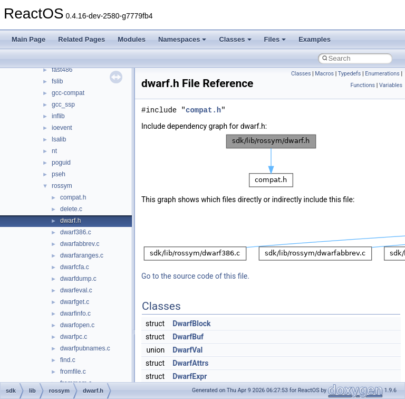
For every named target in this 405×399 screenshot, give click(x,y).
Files (275, 39)
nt (54, 151)
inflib (58, 116)
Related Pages (81, 39)
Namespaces (182, 39)
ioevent (62, 127)
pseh (58, 174)
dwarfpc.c (73, 336)
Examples (314, 39)
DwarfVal (187, 350)
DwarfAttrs (190, 363)
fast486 (62, 69)
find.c (67, 360)
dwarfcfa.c (74, 267)
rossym (62, 185)
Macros (324, 73)
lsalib (59, 139)
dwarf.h (70, 220)
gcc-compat (68, 93)
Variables (390, 85)
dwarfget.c (74, 302)
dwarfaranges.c (81, 255)
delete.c (71, 209)
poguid (61, 162)
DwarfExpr (189, 376)
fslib (57, 81)
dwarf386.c (75, 232)
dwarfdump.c (78, 278)
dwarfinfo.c (75, 313)
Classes (235, 39)
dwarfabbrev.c (79, 244)
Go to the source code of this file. (195, 276)
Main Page (28, 39)
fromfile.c (73, 371)
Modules (132, 39)
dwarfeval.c (76, 290)
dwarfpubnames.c (85, 348)
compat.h (73, 197)
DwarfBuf (188, 336)
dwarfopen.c (77, 325)
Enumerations (382, 73)
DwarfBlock (191, 323)
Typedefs (349, 73)
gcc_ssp (63, 104)
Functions (362, 85)
